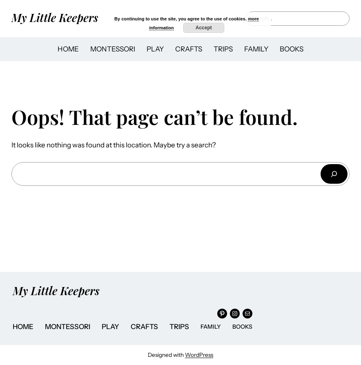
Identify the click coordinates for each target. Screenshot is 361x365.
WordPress (199, 355)
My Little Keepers (54, 17)
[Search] (334, 173)
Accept (204, 28)
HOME (68, 49)
